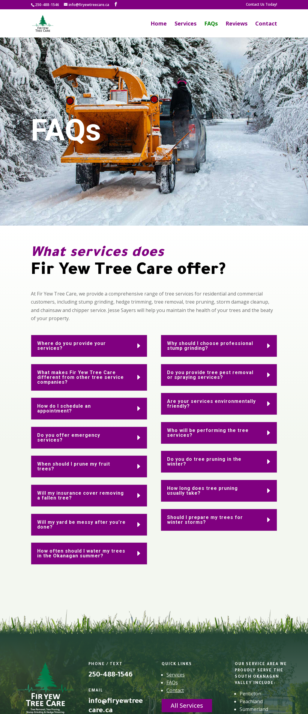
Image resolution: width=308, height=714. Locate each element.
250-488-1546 (47, 4)
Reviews (236, 24)
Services (185, 24)
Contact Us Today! (261, 5)
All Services (187, 705)
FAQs (211, 24)
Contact (266, 24)
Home (159, 24)
